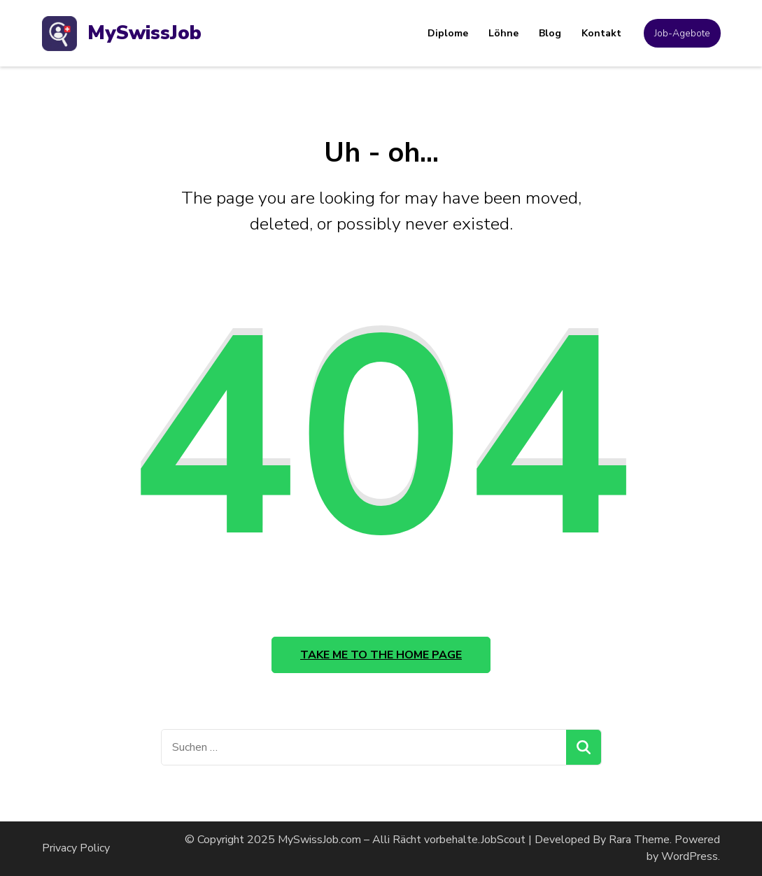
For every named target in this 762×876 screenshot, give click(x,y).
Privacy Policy (76, 848)
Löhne (503, 33)
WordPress (689, 856)
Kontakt (601, 33)
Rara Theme (639, 839)
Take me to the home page (381, 655)
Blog (550, 33)
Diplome (448, 33)
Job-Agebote (682, 33)
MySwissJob (144, 33)
